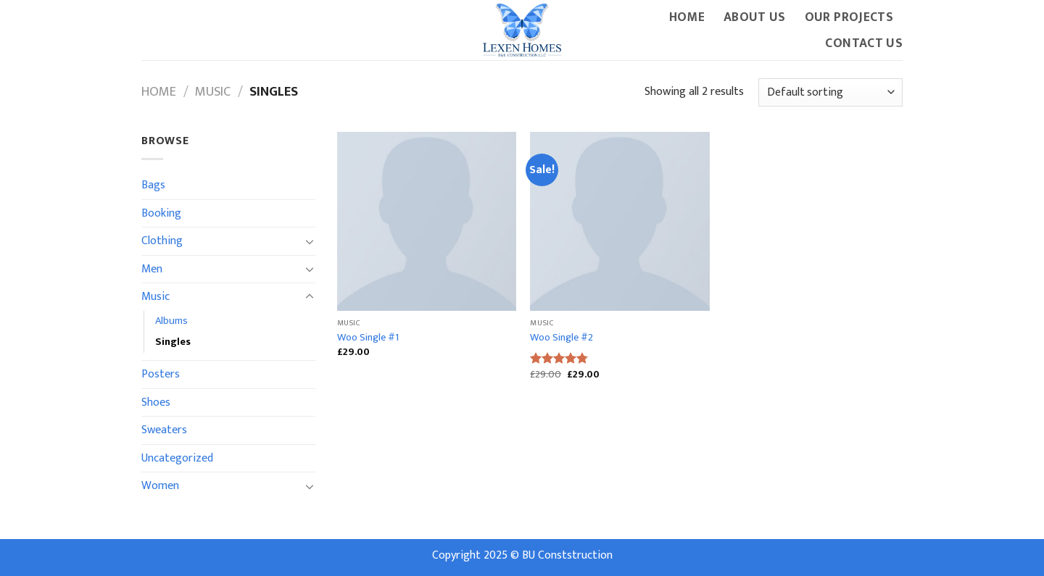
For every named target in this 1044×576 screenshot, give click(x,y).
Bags (153, 185)
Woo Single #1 (368, 338)
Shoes (155, 402)
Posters (160, 374)
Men (151, 269)
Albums (171, 321)
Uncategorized (177, 458)
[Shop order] (830, 92)
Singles (173, 342)
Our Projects (849, 17)
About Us (755, 17)
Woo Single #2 (561, 338)
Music (213, 91)
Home (687, 17)
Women (160, 486)
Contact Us (864, 43)
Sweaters (164, 430)
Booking (161, 213)
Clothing (162, 241)
